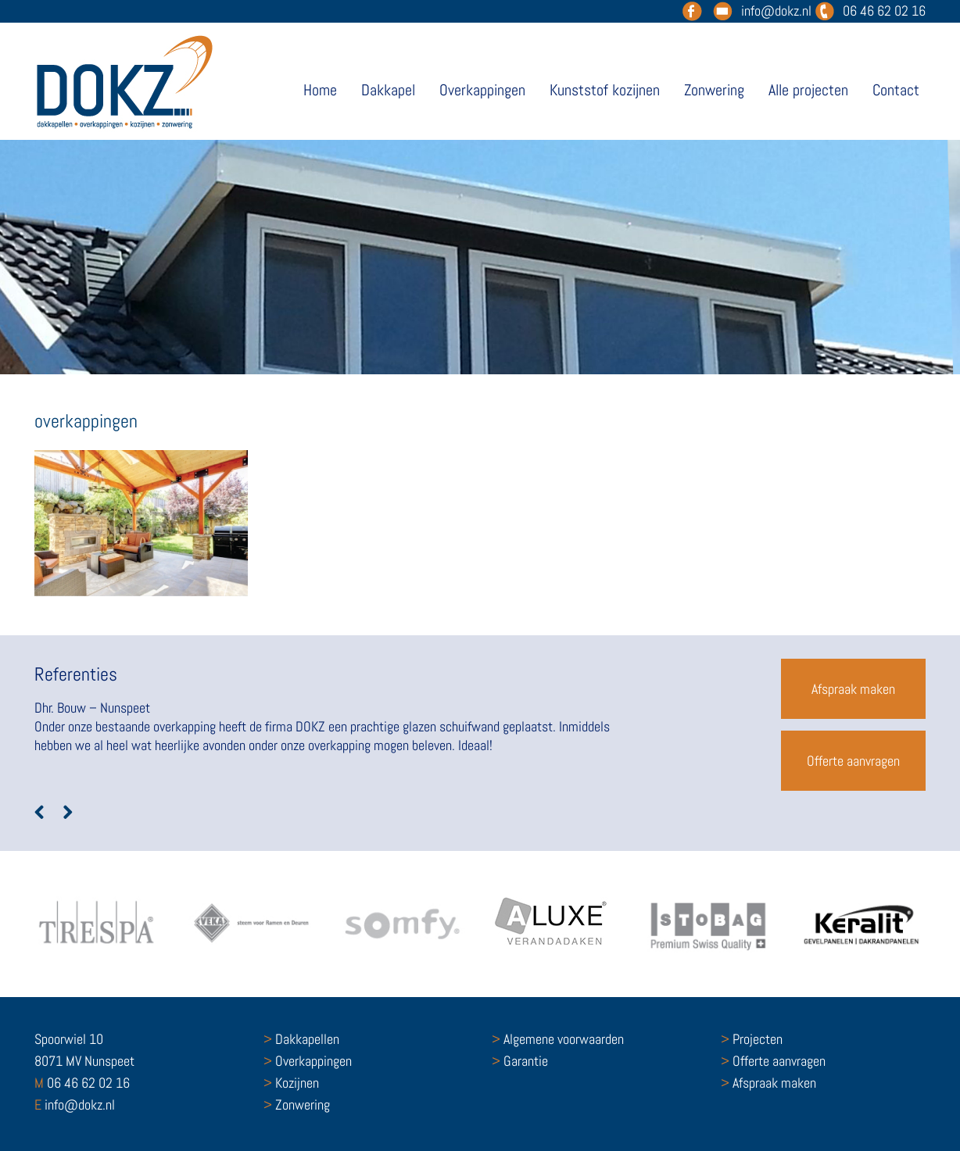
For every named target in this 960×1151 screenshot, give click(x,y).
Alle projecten (808, 90)
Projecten (752, 1039)
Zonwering (714, 90)
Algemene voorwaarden (558, 1039)
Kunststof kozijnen (605, 90)
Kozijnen (291, 1083)
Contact (895, 90)
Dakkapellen (301, 1039)
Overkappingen (482, 90)
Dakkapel (388, 90)
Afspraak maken (853, 689)
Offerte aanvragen (853, 761)
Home (320, 90)
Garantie (520, 1061)
